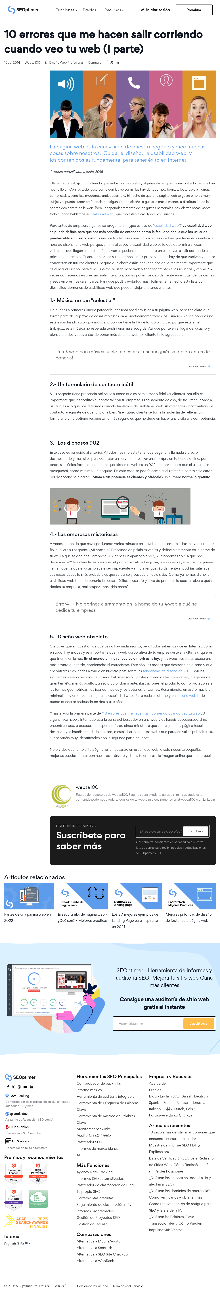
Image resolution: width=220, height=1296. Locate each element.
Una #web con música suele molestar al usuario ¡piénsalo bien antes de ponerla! (132, 354)
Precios (89, 9)
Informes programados (95, 1211)
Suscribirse (195, 831)
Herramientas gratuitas (95, 1198)
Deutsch (201, 1096)
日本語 (167, 1109)
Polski (191, 1109)
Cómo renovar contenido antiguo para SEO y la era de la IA (180, 1207)
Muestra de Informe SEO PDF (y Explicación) (175, 1148)
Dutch (179, 1109)
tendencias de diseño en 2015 (167, 671)
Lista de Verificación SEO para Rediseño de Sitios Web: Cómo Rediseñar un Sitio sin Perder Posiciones (181, 1165)
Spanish (155, 1102)
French (169, 1102)
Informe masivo (89, 1090)
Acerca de (157, 1083)
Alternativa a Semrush (94, 1247)
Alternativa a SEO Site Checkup (102, 1254)
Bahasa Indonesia (190, 1102)
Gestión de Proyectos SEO (98, 1217)
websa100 (32, 62)
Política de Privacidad (92, 1286)
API (79, 1155)
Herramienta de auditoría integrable (106, 1096)
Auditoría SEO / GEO (94, 1135)
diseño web (186, 695)
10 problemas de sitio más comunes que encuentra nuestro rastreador (182, 1135)
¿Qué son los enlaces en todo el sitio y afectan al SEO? (180, 1181)
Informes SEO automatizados (100, 1178)
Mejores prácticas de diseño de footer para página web (189, 917)
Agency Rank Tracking (95, 1172)
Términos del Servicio (128, 1286)
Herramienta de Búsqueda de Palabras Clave (108, 1106)
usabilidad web (102, 214)
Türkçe (187, 1115)
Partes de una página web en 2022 (27, 917)
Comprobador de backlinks (99, 1083)
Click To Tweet (197, 366)
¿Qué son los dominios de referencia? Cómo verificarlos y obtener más (179, 1194)
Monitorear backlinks (94, 1129)
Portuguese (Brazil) (164, 1115)
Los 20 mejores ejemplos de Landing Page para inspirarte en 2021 (135, 920)
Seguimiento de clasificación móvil (105, 1204)
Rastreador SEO (89, 1142)
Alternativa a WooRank (95, 1260)
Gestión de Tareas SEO (95, 1224)
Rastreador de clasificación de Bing (105, 1185)
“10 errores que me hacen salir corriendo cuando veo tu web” (151, 713)
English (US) (169, 1096)
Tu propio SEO (88, 1191)
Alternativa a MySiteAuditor (99, 1241)
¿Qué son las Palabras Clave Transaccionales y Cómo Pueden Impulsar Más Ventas (175, 1223)
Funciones (65, 9)
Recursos (112, 9)
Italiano (155, 1109)
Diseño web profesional (66, 62)
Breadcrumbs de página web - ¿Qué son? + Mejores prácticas (83, 917)
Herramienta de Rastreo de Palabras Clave (106, 1119)
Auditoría (199, 1023)
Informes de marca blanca (98, 1148)
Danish (186, 1096)
